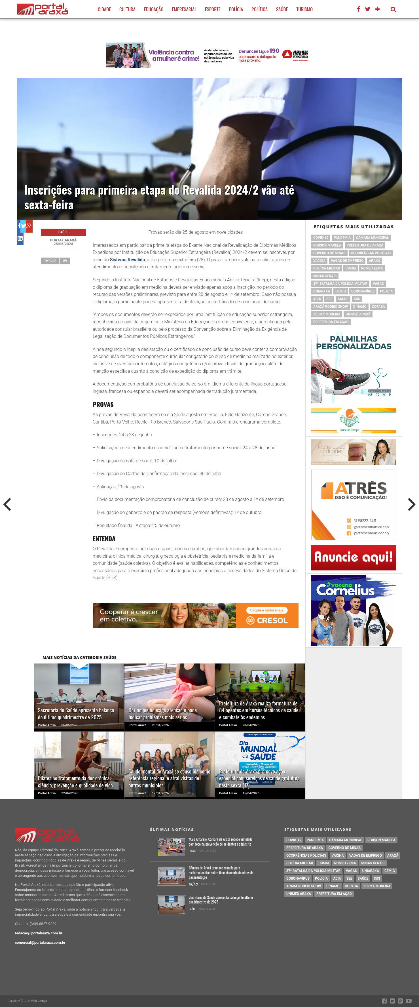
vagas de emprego (347, 261)
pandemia (342, 238)
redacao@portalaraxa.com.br (38, 933)
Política (259, 9)
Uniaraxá (321, 291)
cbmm (350, 268)
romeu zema (372, 268)
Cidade (104, 9)
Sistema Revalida (127, 259)
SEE (329, 299)
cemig (340, 291)
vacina (319, 261)
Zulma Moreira (326, 314)
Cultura (127, 9)
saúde (343, 299)
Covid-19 (320, 238)
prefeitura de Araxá (365, 245)
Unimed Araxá (358, 314)
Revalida (50, 260)
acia (317, 299)
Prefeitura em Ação (331, 322)
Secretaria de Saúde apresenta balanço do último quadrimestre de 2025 (221, 900)
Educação (153, 9)
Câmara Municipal (372, 238)
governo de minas (329, 253)
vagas (378, 284)
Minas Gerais (325, 276)
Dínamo (360, 307)
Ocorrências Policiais (371, 253)
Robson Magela (327, 245)
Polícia (236, 9)
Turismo (304, 9)
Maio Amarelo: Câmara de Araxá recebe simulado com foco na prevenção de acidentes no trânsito (220, 841)
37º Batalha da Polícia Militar (340, 284)
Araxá (374, 261)
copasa (378, 307)
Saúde (282, 9)
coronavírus (362, 291)
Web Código (39, 1001)
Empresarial (184, 9)
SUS (64, 260)
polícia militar (326, 268)
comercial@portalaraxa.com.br (40, 942)
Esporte (213, 9)
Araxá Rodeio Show (330, 307)
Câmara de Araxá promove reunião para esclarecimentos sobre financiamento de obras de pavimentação (221, 873)
